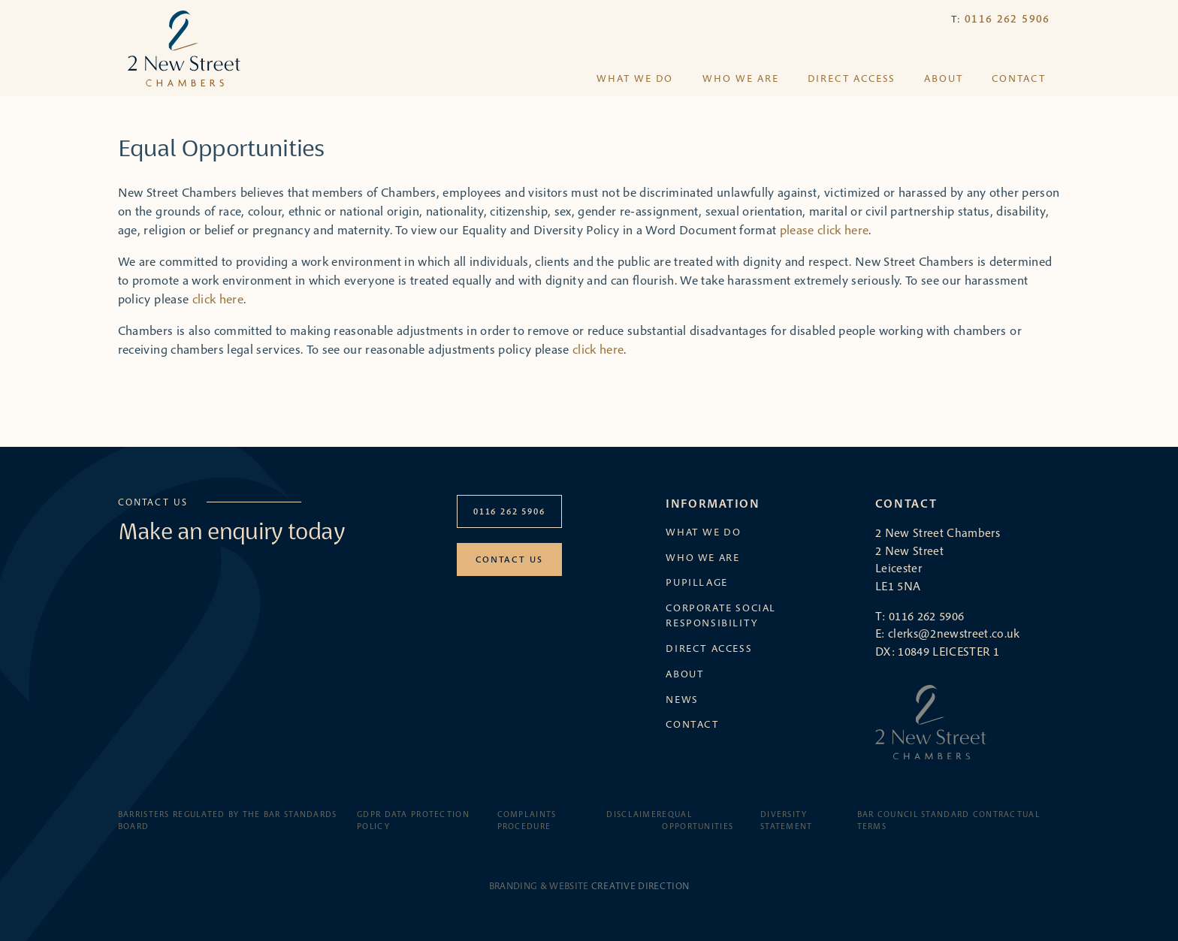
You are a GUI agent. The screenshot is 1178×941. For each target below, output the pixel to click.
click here (217, 299)
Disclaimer (634, 814)
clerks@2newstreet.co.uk (954, 633)
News (682, 699)
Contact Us (509, 559)
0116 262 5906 (1007, 18)
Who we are (740, 78)
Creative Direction (640, 885)
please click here (824, 230)
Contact (1019, 78)
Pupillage (697, 582)
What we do (635, 78)
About (943, 78)
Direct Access (852, 78)
